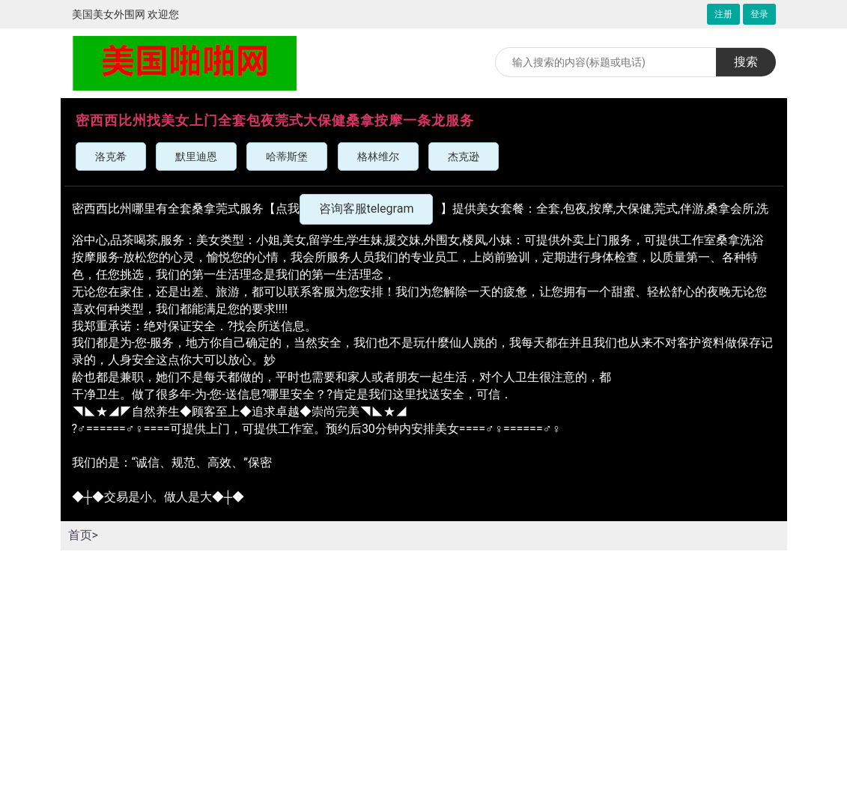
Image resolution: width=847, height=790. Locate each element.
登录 (759, 14)
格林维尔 (378, 156)
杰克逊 (463, 156)
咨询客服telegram (366, 208)
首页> (83, 535)
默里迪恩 (196, 156)
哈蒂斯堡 (287, 156)
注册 (723, 14)
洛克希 (111, 156)
